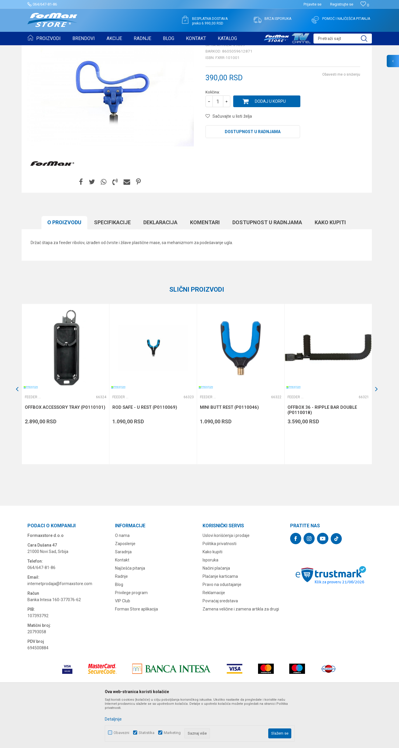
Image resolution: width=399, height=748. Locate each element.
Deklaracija (160, 268)
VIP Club (122, 646)
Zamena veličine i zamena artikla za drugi (241, 654)
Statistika (146, 732)
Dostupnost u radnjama (252, 177)
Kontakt (122, 605)
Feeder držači (136, 49)
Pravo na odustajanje (222, 629)
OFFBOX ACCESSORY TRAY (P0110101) (65, 452)
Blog (119, 629)
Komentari (205, 268)
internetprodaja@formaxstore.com (59, 629)
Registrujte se (341, 4)
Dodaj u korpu (270, 146)
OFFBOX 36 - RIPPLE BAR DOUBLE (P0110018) (322, 455)
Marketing (172, 732)
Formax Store (38, 49)
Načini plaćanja (216, 613)
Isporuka (210, 605)
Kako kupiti (330, 268)
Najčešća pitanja (130, 613)
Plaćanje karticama (220, 621)
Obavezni (121, 732)
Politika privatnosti (219, 589)
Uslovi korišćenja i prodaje (226, 580)
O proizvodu (64, 268)
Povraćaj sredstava (220, 646)
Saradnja (123, 597)
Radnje (121, 621)
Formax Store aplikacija (136, 654)
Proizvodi (60, 49)
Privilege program (131, 638)
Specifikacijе (112, 268)
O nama (122, 580)
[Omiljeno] (364, 5)
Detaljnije (113, 719)
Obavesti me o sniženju (341, 120)
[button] (342, 39)
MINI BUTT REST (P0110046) (229, 452)
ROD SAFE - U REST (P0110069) (144, 452)
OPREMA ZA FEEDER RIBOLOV (96, 49)
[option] (65, 429)
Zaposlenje (125, 589)
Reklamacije (214, 638)
